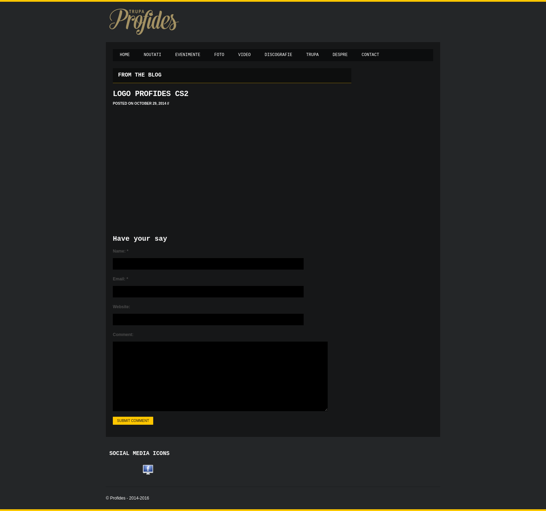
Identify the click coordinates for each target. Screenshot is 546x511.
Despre (340, 55)
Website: (121, 306)
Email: (120, 279)
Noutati (152, 55)
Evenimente (187, 55)
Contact (370, 55)
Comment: (123, 334)
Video (244, 55)
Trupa (312, 55)
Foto (219, 55)
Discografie (278, 55)
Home (125, 55)
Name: (120, 251)
